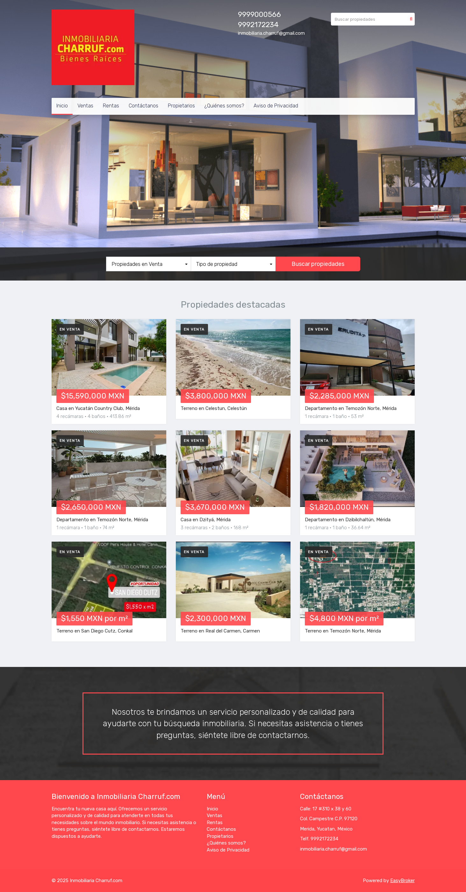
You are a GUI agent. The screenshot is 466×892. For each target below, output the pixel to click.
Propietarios (181, 106)
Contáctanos (143, 106)
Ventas (85, 106)
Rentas (111, 106)
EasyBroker (402, 880)
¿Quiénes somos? (224, 106)
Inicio (62, 106)
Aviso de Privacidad (276, 106)
